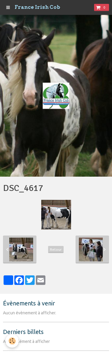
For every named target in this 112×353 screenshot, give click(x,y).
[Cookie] (12, 341)
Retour (56, 249)
